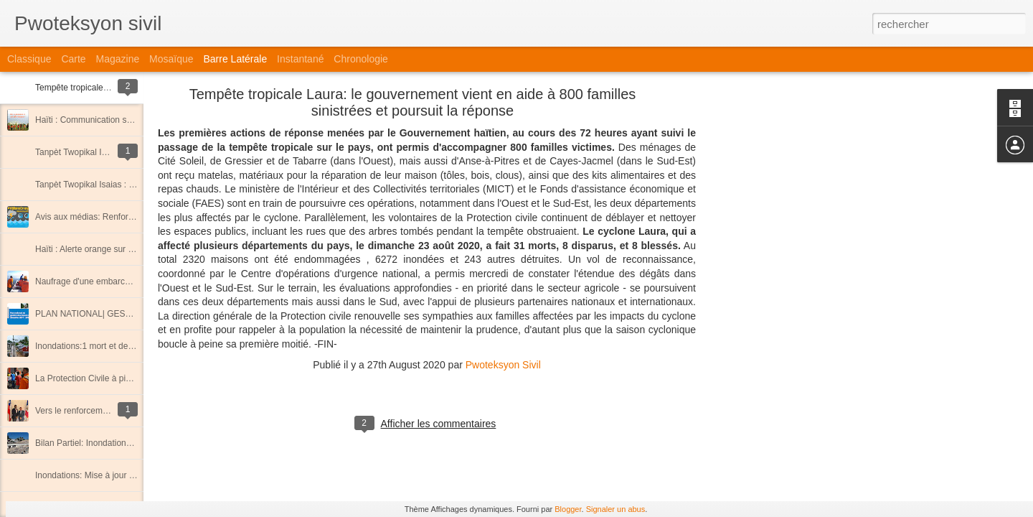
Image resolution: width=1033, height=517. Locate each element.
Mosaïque (171, 59)
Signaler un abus (616, 509)
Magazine (118, 59)
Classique (29, 59)
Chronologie (361, 59)
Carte (73, 59)
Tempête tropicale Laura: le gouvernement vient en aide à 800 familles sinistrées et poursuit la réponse (412, 102)
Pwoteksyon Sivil (503, 365)
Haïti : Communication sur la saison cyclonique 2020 (135, 120)
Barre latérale (235, 59)
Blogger (568, 509)
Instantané (300, 59)
